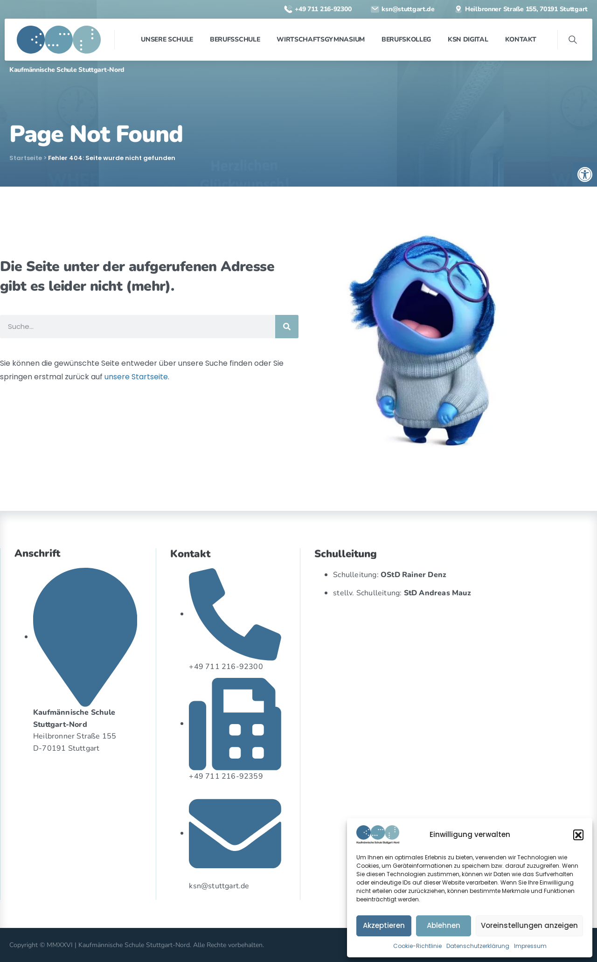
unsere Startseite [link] (136, 376)
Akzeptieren (384, 925)
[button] (578, 834)
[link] (585, 174)
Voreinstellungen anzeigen (529, 925)
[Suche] (286, 326)
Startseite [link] (25, 157)
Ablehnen (443, 925)
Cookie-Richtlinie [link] (417, 946)
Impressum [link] (530, 946)
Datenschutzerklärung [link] (477, 946)
